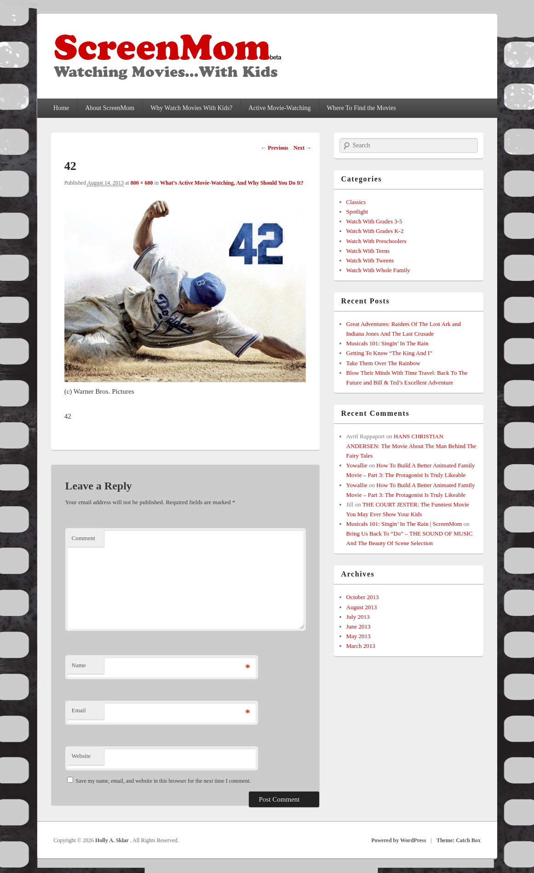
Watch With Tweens (370, 260)
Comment (83, 538)
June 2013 (358, 626)
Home (61, 108)
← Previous (274, 148)
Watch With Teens (368, 250)
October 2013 (362, 597)
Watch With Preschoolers (376, 241)
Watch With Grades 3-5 (374, 221)
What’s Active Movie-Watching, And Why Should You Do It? (232, 183)
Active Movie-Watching (279, 108)
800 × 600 (142, 183)
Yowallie (356, 465)
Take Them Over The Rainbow (383, 363)
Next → (302, 148)
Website (81, 755)
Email (79, 710)
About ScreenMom (109, 108)
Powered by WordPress (398, 840)
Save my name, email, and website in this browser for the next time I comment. (163, 781)
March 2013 (360, 645)
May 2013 (358, 636)
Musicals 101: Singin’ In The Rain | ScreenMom (404, 523)
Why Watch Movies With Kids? (191, 108)
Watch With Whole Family (378, 270)
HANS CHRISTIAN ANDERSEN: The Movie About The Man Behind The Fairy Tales (411, 446)
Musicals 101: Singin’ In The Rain (387, 343)
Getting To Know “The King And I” (389, 352)
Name (79, 665)
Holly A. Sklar (112, 840)
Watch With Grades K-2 (375, 230)
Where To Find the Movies (361, 108)
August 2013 (361, 607)
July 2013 (358, 616)
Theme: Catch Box (458, 840)
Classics (356, 201)
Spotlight (357, 211)
